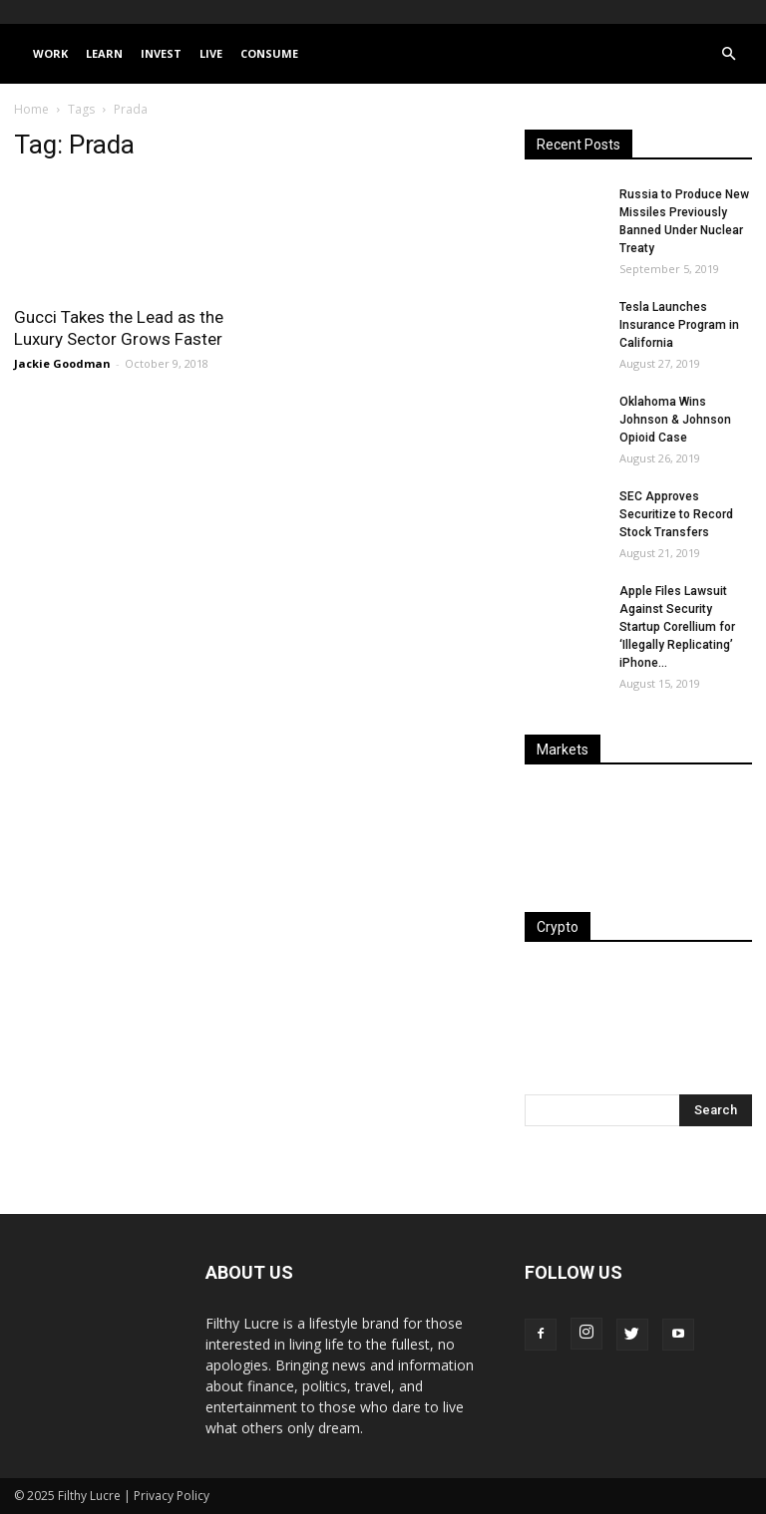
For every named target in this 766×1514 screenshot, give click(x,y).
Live (210, 53)
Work (50, 53)
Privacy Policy (171, 1495)
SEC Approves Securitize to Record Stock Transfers (676, 514)
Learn (104, 53)
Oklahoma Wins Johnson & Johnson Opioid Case (675, 420)
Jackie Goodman (62, 363)
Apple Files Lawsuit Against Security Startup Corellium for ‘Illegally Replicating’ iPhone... (677, 627)
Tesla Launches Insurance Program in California (679, 325)
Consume (269, 53)
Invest (161, 53)
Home (31, 109)
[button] (728, 54)
